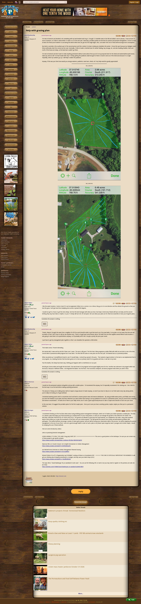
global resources (11, 116)
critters (11, 36)
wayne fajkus (28, 302)
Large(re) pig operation (57, 555)
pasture (34, 27)
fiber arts (11, 83)
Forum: (28, 27)
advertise (47, 602)
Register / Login (134, 2)
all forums (11, 149)
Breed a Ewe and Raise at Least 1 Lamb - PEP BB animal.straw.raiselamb (75, 533)
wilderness (11, 79)
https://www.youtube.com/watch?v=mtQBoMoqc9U (56, 446)
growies (11, 31)
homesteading (11, 46)
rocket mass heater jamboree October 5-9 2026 (66, 567)
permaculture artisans (11, 93)
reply (80, 491)
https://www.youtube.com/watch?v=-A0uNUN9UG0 (56, 459)
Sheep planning (54, 544)
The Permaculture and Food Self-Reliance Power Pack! (68, 579)
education (11, 102)
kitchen (11, 60)
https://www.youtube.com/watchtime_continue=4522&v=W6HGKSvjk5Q (62, 440)
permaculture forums (11, 27)
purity (11, 64)
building (11, 41)
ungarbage (11, 69)
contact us (41, 602)
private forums (11, 145)
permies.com (11, 135)
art (11, 88)
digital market (11, 130)
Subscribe (10, 2)
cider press (11, 121)
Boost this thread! (80, 502)
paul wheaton (92, 602)
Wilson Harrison (29, 382)
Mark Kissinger (29, 410)
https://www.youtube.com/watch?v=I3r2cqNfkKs (55, 451)
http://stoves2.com (61, 476)
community (11, 74)
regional (11, 97)
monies (11, 55)
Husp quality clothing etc (57, 521)
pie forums (11, 140)
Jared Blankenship (30, 35)
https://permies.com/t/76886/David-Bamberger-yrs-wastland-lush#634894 (62, 466)
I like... (26, 315)
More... (80, 593)
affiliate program (55, 602)
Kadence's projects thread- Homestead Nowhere (66, 511)
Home (3, 2)
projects (11, 126)
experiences (11, 112)
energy (11, 50)
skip (11, 107)
